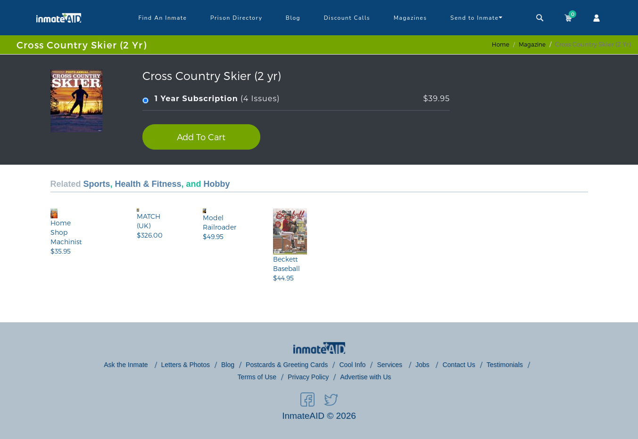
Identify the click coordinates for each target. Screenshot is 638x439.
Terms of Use (257, 377)
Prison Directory (236, 18)
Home (500, 44)
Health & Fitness (148, 184)
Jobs (423, 364)
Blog (293, 18)
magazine (532, 44)
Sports (96, 184)
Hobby (217, 184)
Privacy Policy (308, 377)
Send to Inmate (476, 17)
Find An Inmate (162, 18)
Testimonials (505, 364)
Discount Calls (347, 18)
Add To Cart (201, 137)
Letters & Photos (185, 364)
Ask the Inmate (126, 364)
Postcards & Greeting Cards (287, 364)
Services (390, 364)
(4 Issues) (296, 99)
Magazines (410, 18)
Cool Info (352, 364)
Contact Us (458, 364)
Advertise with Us (365, 377)
